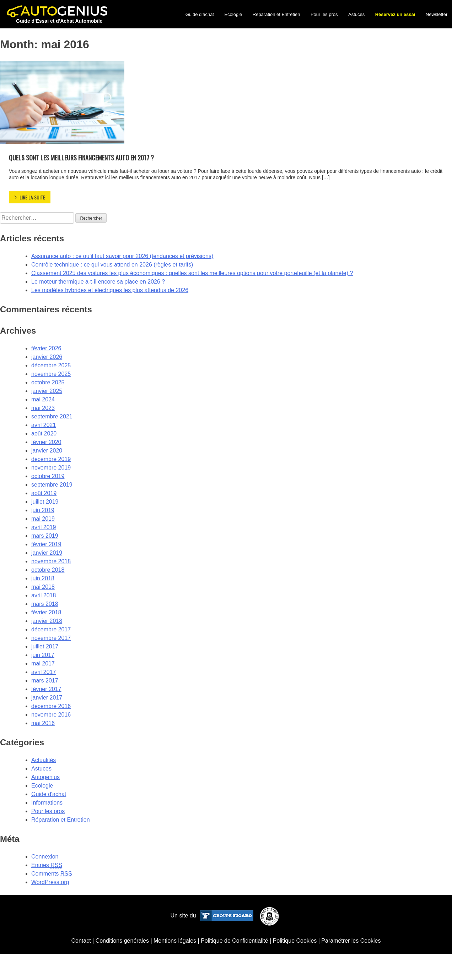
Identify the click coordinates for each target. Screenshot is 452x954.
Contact (81, 941)
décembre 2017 (51, 629)
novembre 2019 (51, 468)
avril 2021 (43, 425)
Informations (47, 803)
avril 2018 (43, 595)
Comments (51, 874)
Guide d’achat (199, 14)
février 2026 (46, 348)
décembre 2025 (51, 365)
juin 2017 (42, 655)
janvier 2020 (46, 451)
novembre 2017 (51, 638)
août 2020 (43, 434)
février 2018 (46, 612)
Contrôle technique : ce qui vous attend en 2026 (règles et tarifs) (112, 265)
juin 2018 (42, 578)
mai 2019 (43, 519)
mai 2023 (43, 408)
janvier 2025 (46, 391)
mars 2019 (44, 536)
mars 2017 (44, 681)
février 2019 (46, 544)
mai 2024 (43, 399)
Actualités (43, 760)
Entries (46, 865)
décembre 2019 (51, 459)
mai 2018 (43, 587)
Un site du (212, 915)
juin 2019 (42, 510)
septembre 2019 (51, 485)
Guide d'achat (48, 794)
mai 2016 (43, 723)
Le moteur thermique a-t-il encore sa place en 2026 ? (98, 282)
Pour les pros (324, 14)
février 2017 (46, 689)
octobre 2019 (47, 476)
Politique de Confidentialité (234, 941)
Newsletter (436, 14)
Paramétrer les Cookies (351, 941)
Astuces (356, 14)
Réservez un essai (395, 14)
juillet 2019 (45, 502)
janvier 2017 (46, 698)
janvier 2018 (46, 621)
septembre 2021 (51, 416)
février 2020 (46, 442)
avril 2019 (43, 527)
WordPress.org (50, 882)
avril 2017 (43, 672)
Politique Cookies (295, 941)
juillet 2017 (45, 646)
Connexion (45, 857)
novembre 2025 (51, 374)
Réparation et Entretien (276, 14)
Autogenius (45, 777)
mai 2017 (43, 663)
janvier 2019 (46, 553)
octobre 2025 (47, 382)
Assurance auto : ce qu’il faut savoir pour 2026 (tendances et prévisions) (122, 256)
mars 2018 (44, 604)
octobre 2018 (47, 570)
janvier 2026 (46, 357)
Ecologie (233, 14)
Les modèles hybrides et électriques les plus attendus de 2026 (109, 290)
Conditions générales (122, 941)
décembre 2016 (51, 706)
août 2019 (43, 493)
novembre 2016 (51, 715)
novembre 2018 (51, 561)
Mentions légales (175, 941)
